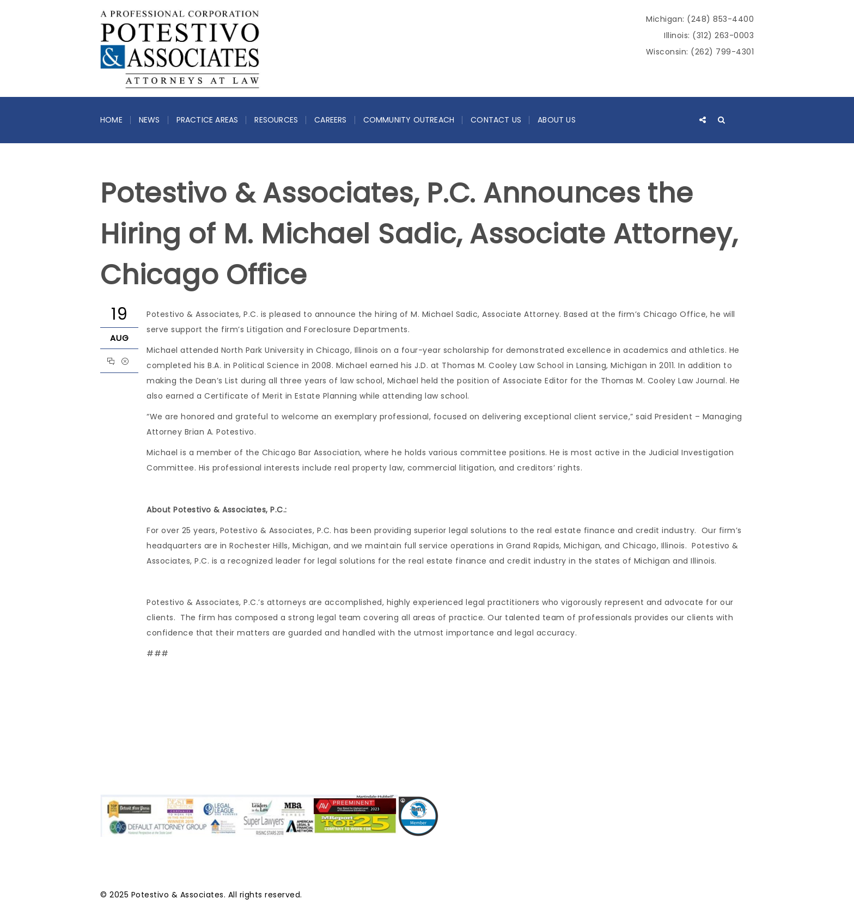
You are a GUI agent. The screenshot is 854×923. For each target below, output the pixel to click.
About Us (557, 119)
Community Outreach (409, 119)
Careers (330, 119)
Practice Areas (207, 119)
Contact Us (496, 119)
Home (111, 119)
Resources (276, 119)
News (149, 119)
